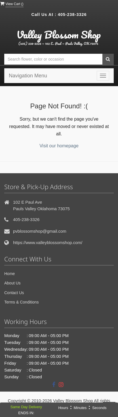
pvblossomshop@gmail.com (39, 231)
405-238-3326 (72, 14)
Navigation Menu (28, 76)
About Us (12, 283)
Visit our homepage (59, 145)
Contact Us (14, 292)
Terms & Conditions (21, 302)
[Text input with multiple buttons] (53, 59)
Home (9, 273)
